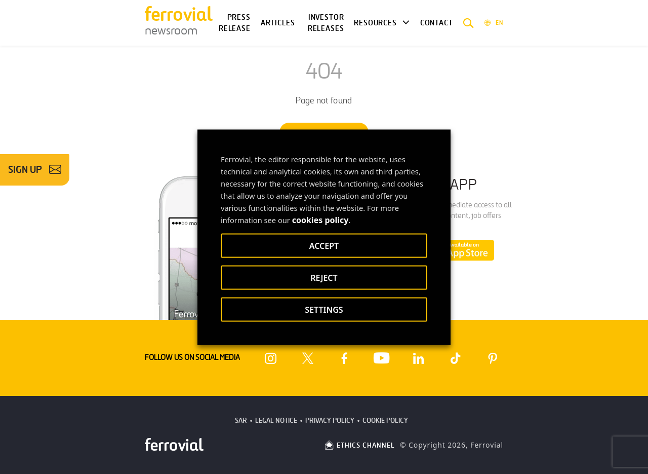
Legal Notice (276, 420)
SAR (241, 420)
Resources (375, 22)
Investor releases (326, 23)
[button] (468, 23)
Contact (436, 22)
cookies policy (320, 219)
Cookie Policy (385, 420)
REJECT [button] (323, 277)
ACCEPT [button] (324, 245)
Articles (278, 22)
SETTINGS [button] (324, 309)
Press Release (235, 23)
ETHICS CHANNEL (359, 445)
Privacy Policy (329, 420)
